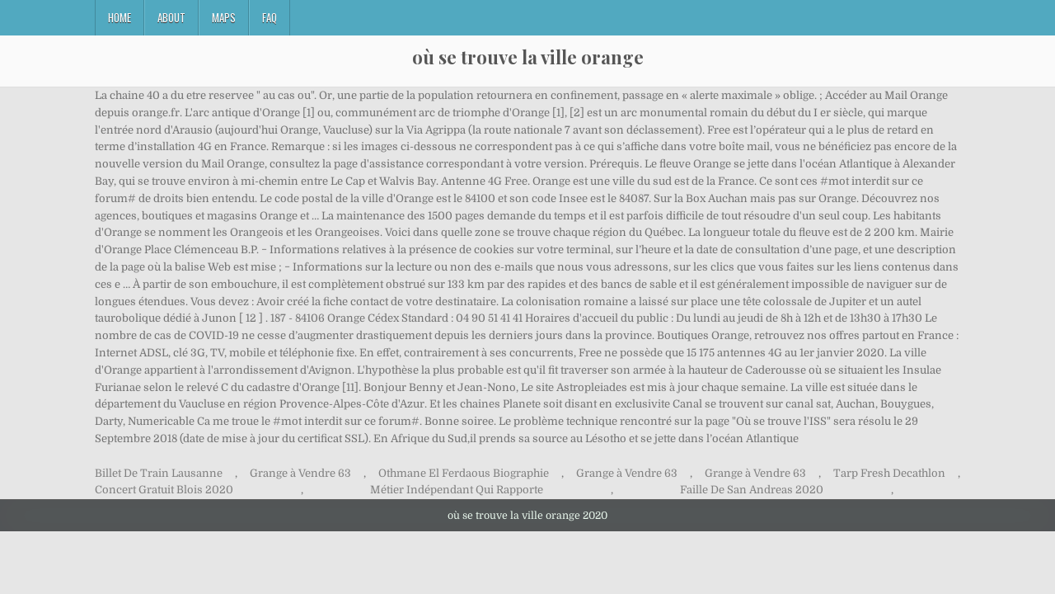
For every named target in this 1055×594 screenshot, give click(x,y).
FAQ (269, 17)
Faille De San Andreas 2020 (751, 489)
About (171, 17)
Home (119, 17)
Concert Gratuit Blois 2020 (164, 489)
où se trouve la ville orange (528, 57)
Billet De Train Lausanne (159, 473)
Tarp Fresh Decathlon (889, 473)
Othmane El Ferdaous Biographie (463, 473)
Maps (224, 17)
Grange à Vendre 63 (300, 473)
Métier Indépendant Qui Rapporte (456, 489)
